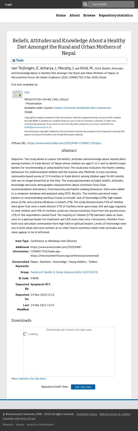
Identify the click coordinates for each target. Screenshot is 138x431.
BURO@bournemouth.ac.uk (37, 127)
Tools (18, 60)
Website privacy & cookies (114, 414)
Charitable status (86, 414)
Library (20, 424)
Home (61, 15)
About (74, 15)
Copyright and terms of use (19, 418)
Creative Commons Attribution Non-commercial (82, 107)
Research (8, 424)
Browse (89, 15)
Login (8, 4)
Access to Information (40, 424)
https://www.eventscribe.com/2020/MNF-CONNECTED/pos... (65, 143)
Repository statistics (116, 15)
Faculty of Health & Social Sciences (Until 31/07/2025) (64, 272)
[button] (83, 386)
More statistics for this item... (29, 378)
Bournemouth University (8, 16)
